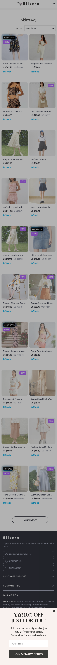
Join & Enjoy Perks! (28, 654)
